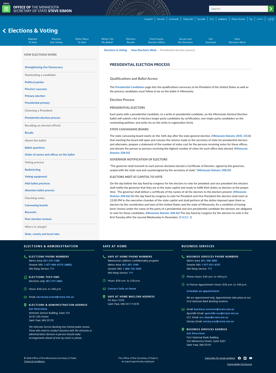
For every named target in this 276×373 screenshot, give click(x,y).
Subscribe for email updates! (220, 358)
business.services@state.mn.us (214, 309)
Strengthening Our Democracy (44, 67)
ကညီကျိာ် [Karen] (270, 19)
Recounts (30, 212)
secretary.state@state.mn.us (55, 297)
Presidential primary (37, 102)
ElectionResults (130, 40)
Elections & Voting (30, 30)
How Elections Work (143, 50)
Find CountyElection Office (156, 40)
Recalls (29, 132)
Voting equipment (36, 176)
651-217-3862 (54, 281)
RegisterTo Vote (32, 40)
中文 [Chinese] (212, 19)
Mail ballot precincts (37, 183)
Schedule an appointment (203, 291)
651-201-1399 (130, 264)
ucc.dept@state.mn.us (213, 317)
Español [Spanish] (149, 19)
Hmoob (161, 19)
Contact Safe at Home (122, 288)
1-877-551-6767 (211, 264)
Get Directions (38, 308)
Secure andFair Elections (185, 40)
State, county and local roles (42, 233)
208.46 (162, 213)
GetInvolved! (211, 40)
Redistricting (32, 169)
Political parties (34, 82)
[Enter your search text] (238, 9)
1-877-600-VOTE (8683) (58, 264)
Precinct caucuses (36, 89)
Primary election (35, 95)
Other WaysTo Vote (82, 40)
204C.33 (229, 135)
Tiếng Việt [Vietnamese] (188, 19)
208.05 (214, 170)
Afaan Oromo (238, 19)
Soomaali (173, 19)
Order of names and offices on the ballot (50, 154)
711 (52, 268)
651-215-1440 (51, 260)
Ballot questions (35, 147)
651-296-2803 (209, 260)
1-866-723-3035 (132, 268)
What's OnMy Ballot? (108, 40)
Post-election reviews (38, 218)
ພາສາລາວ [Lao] (222, 19)
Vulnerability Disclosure (239, 364)
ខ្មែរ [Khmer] (251, 19)
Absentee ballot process (40, 190)
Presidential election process (42, 117)
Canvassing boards (36, 205)
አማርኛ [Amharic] (260, 19)
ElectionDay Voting (56, 40)
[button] (271, 9)
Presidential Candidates (130, 87)
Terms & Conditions (34, 361)
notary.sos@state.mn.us (218, 321)
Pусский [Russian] (201, 19)
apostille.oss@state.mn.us (222, 313)
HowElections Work (237, 40)
